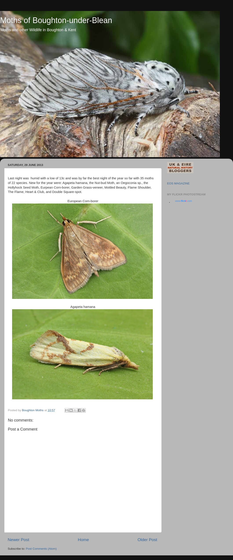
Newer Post (18, 539)
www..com (183, 201)
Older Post (147, 539)
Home (83, 539)
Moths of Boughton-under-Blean (56, 20)
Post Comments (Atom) (41, 548)
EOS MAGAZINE (178, 183)
